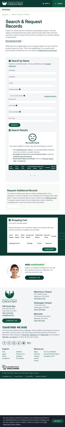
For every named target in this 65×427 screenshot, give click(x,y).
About (4, 356)
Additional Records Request (47, 50)
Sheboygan (45, 335)
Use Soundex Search (16, 95)
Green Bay (25, 335)
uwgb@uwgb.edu (8, 315)
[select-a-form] (15, 206)
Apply (46, 4)
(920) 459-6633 (39, 310)
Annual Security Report (51, 354)
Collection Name (14, 89)
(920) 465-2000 (7, 313)
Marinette (5, 337)
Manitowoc (34, 335)
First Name (12, 70)
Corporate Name (14, 112)
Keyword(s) (12, 99)
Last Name (12, 76)
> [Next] (34, 175)
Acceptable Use (7, 376)
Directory (37, 354)
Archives (6, 10)
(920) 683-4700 (39, 298)
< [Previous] (30, 175)
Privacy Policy (18, 376)
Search (14, 125)
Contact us (22, 161)
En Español (20, 358)
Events (36, 358)
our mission (13, 337)
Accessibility (29, 376)
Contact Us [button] (35, 278)
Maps (36, 352)
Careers (36, 356)
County (11, 83)
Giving (36, 360)
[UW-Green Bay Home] (11, 3)
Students (19, 356)
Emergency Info (49, 356)
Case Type (12, 105)
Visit (3, 352)
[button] (4, 343)
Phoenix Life (20, 354)
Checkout (49, 249)
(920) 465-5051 (39, 321)
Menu (58, 4)
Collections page (50, 198)
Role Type (12, 118)
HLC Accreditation (50, 352)
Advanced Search (50, 96)
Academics (6, 358)
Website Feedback (41, 376)
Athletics (19, 352)
